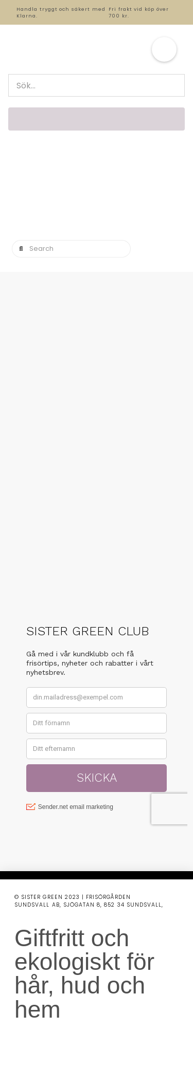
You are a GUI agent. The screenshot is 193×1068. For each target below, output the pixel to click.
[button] (164, 49)
